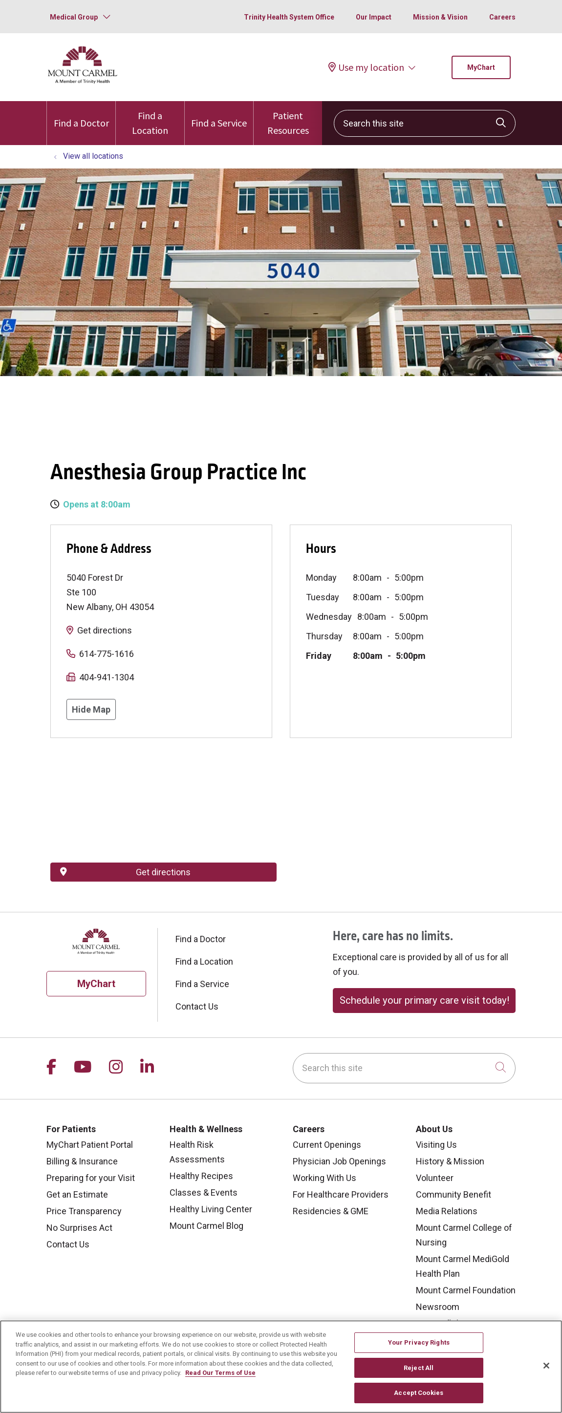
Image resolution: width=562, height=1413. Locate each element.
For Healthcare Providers (341, 1194)
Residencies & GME (330, 1211)
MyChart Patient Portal (89, 1144)
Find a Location (150, 118)
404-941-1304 (106, 677)
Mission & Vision (440, 17)
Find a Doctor (81, 115)
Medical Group (74, 17)
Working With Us (324, 1178)
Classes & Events (204, 1192)
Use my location (366, 67)
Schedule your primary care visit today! (424, 1000)
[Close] (546, 1365)
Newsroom (437, 1307)
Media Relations (446, 1211)
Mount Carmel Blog (206, 1226)
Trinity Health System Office (289, 17)
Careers (502, 17)
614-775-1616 (106, 654)
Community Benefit (453, 1194)
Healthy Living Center (211, 1209)
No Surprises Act (79, 1228)
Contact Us (196, 1006)
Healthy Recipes (201, 1176)
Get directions (104, 630)
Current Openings (327, 1144)
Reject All (418, 1367)
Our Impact (373, 17)
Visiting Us (436, 1144)
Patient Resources (288, 118)
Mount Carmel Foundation (466, 1290)
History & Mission (450, 1161)
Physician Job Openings (339, 1161)
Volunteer (435, 1178)
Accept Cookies (418, 1392)
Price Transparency (84, 1211)
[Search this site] (425, 123)
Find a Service (219, 115)
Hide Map (91, 709)
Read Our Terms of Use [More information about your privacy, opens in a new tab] (220, 1372)
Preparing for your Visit (90, 1178)
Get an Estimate (77, 1194)
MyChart (481, 67)
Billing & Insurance (82, 1161)
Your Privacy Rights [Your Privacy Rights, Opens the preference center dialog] (419, 1342)
